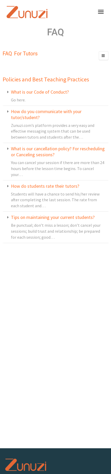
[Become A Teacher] (99, 12)
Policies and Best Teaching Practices (46, 79)
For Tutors (26, 53)
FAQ (7, 53)
